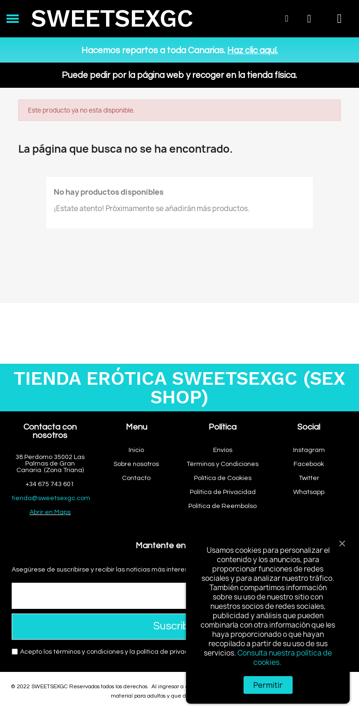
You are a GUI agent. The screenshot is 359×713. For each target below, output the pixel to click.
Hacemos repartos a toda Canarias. (179, 50)
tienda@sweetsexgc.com (51, 498)
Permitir (268, 685)
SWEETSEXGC (112, 18)
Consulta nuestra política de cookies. (284, 657)
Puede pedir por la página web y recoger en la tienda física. (179, 75)
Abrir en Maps (50, 512)
